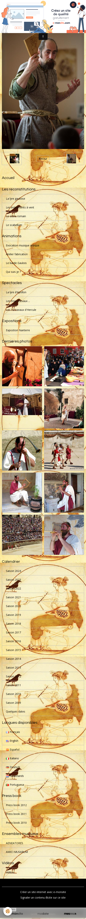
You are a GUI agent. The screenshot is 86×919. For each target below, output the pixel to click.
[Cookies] (7, 911)
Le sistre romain (16, 216)
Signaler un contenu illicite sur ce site (43, 897)
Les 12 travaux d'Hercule (21, 310)
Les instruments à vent (20, 207)
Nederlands (15, 776)
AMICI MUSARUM (17, 852)
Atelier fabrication (17, 254)
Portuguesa (15, 784)
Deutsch (13, 767)
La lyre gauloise (15, 198)
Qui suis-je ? (13, 272)
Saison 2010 (13, 694)
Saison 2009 (13, 702)
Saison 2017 (13, 632)
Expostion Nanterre (18, 330)
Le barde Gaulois (16, 263)
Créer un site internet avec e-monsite (43, 892)
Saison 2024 (13, 571)
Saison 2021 (13, 597)
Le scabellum (14, 225)
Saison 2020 (13, 606)
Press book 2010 (16, 822)
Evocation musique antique (22, 245)
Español (12, 749)
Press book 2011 (16, 814)
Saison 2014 (13, 659)
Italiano (12, 758)
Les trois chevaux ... (18, 301)
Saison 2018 (13, 623)
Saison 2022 (13, 588)
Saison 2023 (13, 579)
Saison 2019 (13, 615)
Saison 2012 (13, 676)
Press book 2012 (16, 805)
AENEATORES (14, 843)
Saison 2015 (13, 650)
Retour (43, 158)
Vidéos (10, 872)
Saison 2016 (13, 641)
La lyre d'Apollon (16, 292)
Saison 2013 (13, 667)
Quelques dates (15, 711)
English (12, 740)
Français (13, 732)
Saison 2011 (13, 685)
